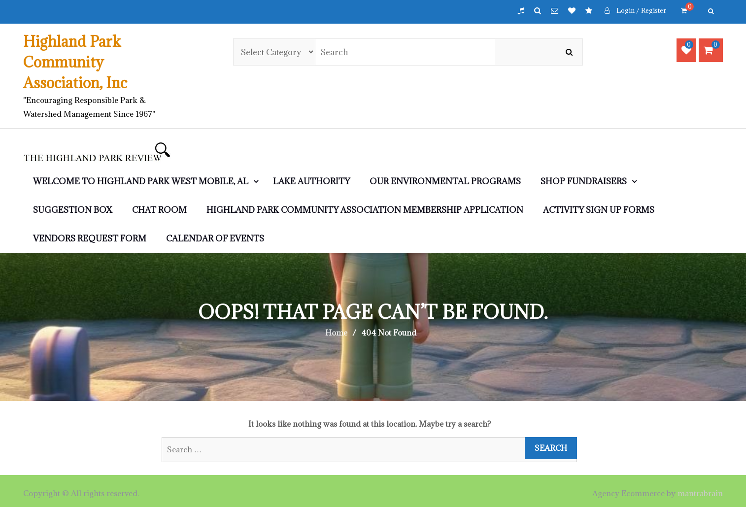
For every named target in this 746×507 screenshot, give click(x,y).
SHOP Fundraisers (584, 181)
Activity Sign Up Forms (598, 209)
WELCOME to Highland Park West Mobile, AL (140, 181)
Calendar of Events (215, 238)
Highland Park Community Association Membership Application (364, 209)
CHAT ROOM (159, 209)
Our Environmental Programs (445, 181)
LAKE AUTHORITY (311, 181)
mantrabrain (700, 493)
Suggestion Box (72, 209)
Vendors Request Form (89, 238)
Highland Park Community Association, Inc (75, 62)
